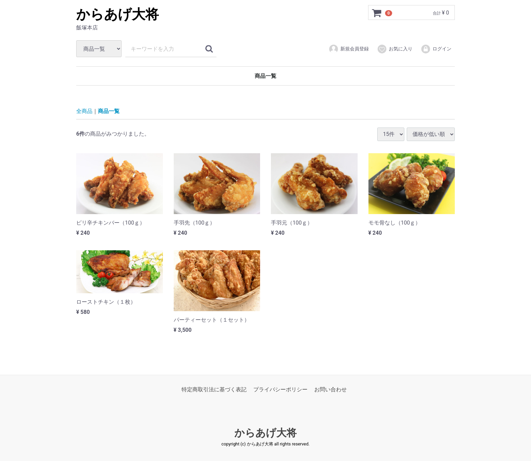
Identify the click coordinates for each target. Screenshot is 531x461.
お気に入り (394, 49)
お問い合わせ (330, 389)
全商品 (84, 111)
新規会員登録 (348, 49)
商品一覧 (265, 76)
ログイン (436, 49)
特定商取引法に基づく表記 (214, 389)
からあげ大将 (117, 14)
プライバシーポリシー (280, 389)
